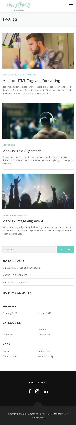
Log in (5, 350)
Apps (5, 75)
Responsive (29, 75)
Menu (70, 6)
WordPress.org (45, 356)
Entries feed (44, 350)
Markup (6, 215)
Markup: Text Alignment (21, 150)
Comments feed (10, 356)
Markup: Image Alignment (22, 221)
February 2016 (9, 313)
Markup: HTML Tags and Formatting (31, 80)
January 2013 (44, 313)
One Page (15, 75)
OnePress (52, 413)
